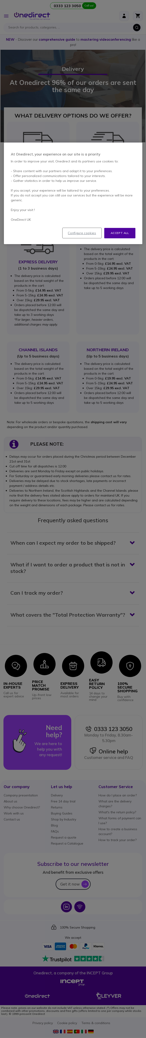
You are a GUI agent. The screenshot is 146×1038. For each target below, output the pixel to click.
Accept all (120, 233)
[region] (73, 193)
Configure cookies (82, 233)
